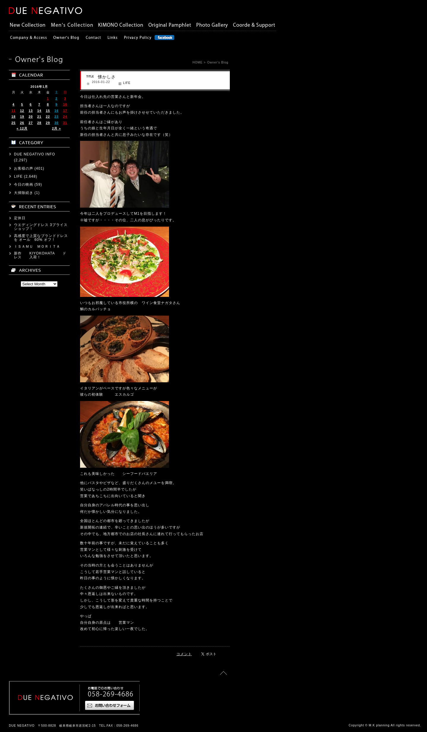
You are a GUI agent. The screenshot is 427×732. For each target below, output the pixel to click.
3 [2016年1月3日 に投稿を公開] (65, 98)
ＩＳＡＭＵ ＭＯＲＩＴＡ (37, 246)
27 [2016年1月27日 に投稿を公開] (30, 123)
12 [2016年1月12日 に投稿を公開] (22, 110)
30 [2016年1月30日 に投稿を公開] (56, 123)
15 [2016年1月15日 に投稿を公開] (48, 110)
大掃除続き (23, 193)
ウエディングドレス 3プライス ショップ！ (42, 227)
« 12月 (22, 128)
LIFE (126, 83)
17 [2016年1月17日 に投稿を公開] (65, 110)
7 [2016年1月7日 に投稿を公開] (39, 104)
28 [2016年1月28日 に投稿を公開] (39, 123)
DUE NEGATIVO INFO (34, 154)
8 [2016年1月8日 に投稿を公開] (48, 104)
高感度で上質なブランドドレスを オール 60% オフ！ (41, 238)
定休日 (20, 218)
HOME (197, 62)
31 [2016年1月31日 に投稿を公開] (65, 123)
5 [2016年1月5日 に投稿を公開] (22, 104)
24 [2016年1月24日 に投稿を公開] (65, 116)
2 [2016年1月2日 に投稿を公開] (56, 98)
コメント (184, 654)
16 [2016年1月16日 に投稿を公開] (56, 110)
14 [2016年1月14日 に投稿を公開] (39, 110)
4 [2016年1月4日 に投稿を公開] (13, 104)
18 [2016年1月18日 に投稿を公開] (13, 116)
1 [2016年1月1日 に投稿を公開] (48, 98)
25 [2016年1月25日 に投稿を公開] (13, 123)
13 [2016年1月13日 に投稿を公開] (30, 110)
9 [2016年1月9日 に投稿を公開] (56, 104)
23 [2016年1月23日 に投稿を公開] (56, 116)
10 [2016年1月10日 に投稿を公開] (65, 104)
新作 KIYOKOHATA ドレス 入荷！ (40, 255)
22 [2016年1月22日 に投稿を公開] (48, 116)
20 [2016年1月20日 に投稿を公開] (30, 116)
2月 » (56, 128)
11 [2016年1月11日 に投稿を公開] (13, 110)
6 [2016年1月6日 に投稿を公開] (31, 104)
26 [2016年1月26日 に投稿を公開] (22, 123)
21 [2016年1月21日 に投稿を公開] (39, 116)
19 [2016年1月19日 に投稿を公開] (22, 116)
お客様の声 (23, 168)
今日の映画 (23, 184)
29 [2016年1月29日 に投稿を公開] (48, 123)
